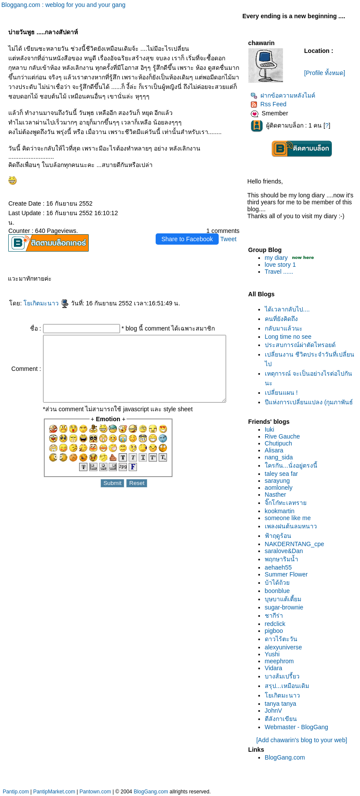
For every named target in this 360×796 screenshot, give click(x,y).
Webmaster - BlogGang (298, 727)
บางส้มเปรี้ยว (284, 676)
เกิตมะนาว (44, 293)
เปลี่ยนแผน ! (283, 392)
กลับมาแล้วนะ (285, 328)
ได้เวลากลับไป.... (289, 309)
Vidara (275, 668)
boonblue (279, 590)
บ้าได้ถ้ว (279, 582)
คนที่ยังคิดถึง (283, 318)
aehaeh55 (280, 567)
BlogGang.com (287, 757)
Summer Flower (288, 574)
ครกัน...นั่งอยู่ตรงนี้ (293, 465)
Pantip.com (16, 792)
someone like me (290, 517)
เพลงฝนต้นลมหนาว (293, 526)
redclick (277, 623)
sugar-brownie (286, 607)
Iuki (271, 429)
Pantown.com (95, 792)
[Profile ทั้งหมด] (326, 72)
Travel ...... (281, 271)
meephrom (281, 661)
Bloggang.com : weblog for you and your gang (63, 4)
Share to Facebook (188, 229)
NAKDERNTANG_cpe (296, 543)
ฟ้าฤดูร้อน (280, 535)
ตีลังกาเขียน (283, 718)
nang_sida (281, 457)
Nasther (277, 494)
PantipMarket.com (54, 792)
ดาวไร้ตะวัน (283, 638)
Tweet (230, 229)
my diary (278, 257)
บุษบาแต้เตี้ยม (285, 599)
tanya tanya (282, 703)
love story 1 (282, 264)
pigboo (276, 630)
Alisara (276, 450)
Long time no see (290, 336)
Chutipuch (280, 443)
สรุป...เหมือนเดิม (289, 685)
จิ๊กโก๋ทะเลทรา (287, 502)
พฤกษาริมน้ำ (283, 559)
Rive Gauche (284, 436)
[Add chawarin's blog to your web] (303, 740)
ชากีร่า (276, 615)
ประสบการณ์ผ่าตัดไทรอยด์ (302, 344)
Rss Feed (270, 104)
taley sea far (283, 473)
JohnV (275, 710)
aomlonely (280, 487)
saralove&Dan (286, 550)
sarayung (279, 480)
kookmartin (281, 511)
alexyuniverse (285, 647)
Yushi (274, 654)
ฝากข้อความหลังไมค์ (284, 95)
